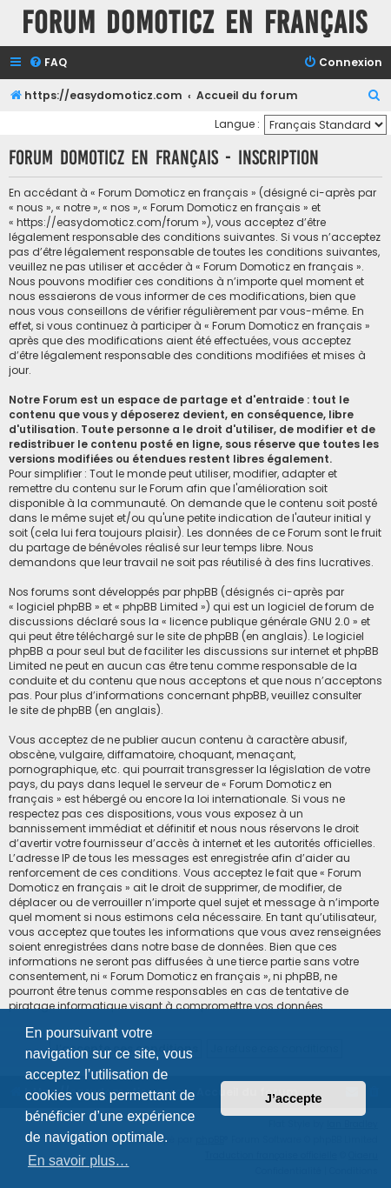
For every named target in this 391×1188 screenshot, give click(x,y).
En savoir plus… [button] (78, 1160)
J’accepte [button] (293, 1098)
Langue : (237, 124)
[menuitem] (48, 63)
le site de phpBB (197, 636)
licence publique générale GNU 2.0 (259, 621)
